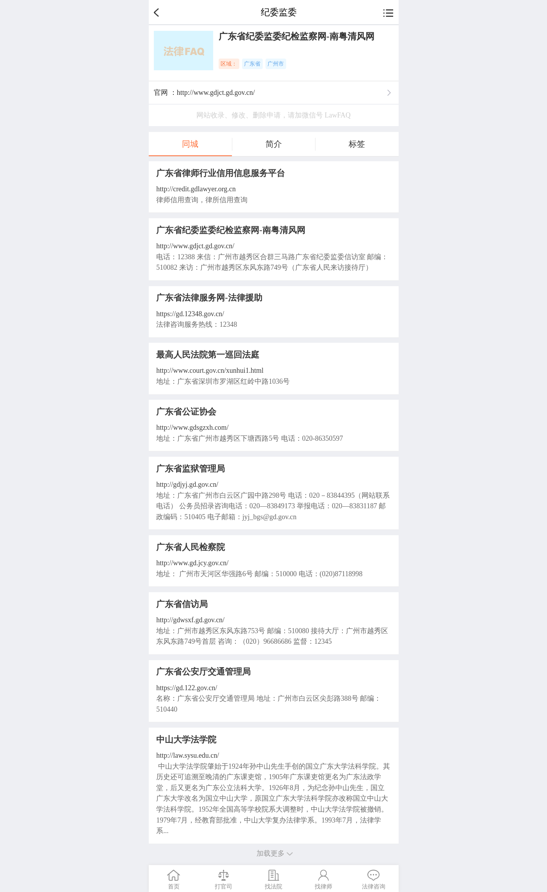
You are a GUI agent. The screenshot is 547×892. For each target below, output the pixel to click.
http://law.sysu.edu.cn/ (187, 755)
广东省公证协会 (186, 412)
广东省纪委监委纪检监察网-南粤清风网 (230, 230)
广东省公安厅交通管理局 (203, 672)
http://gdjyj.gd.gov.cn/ (187, 484)
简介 (273, 144)
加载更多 (273, 853)
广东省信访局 (182, 604)
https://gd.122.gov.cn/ (186, 688)
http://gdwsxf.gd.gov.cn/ (190, 620)
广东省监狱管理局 (190, 469)
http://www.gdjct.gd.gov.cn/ (195, 246)
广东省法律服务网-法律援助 (209, 298)
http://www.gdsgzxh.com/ (192, 427)
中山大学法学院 (186, 739)
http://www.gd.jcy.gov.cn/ (192, 563)
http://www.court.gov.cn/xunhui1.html (210, 370)
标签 (357, 144)
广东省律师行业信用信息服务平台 (220, 173)
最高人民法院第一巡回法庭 (207, 355)
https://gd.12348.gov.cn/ (190, 314)
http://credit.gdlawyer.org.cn (195, 189)
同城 (190, 144)
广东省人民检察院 (190, 547)
